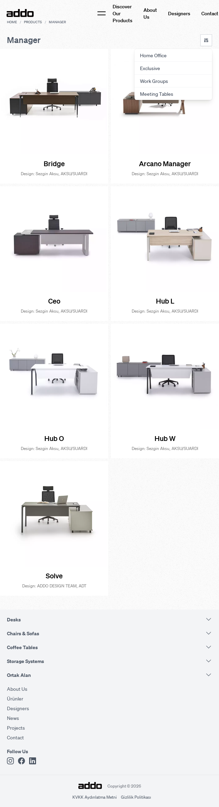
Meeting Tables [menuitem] (156, 94)
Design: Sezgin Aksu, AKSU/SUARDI (54, 173)
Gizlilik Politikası (136, 797)
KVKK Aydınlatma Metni (94, 797)
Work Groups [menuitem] (154, 81)
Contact (209, 13)
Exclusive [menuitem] (150, 68)
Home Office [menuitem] (153, 55)
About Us (150, 13)
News (13, 718)
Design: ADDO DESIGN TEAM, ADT (54, 585)
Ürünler (15, 698)
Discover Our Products (122, 13)
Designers (179, 13)
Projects (16, 727)
